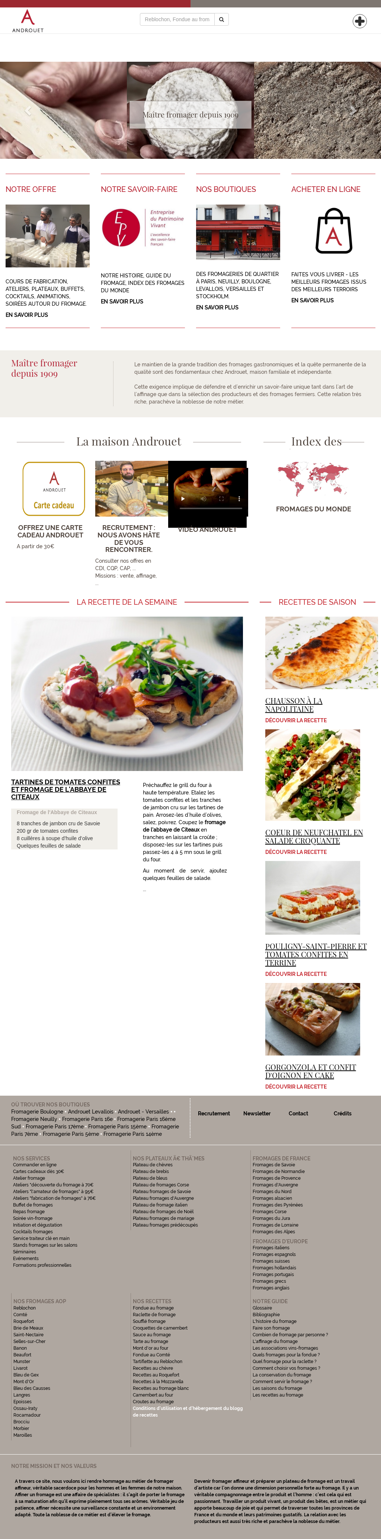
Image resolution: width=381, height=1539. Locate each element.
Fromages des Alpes (274, 1231)
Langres (21, 1395)
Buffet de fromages (33, 1205)
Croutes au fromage (153, 1401)
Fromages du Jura (271, 1218)
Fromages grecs (269, 1281)
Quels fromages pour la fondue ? (286, 1355)
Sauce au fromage (152, 1334)
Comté (20, 1314)
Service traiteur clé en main (41, 1238)
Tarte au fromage (150, 1341)
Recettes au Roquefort (156, 1375)
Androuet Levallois (90, 1112)
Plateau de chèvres (153, 1164)
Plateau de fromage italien (160, 1205)
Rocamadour (27, 1415)
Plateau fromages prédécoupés (165, 1225)
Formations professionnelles (42, 1265)
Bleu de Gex (26, 1375)
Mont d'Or (23, 1381)
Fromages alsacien (272, 1198)
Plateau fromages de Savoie (162, 1191)
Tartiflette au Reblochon (157, 1361)
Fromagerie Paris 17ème (55, 1127)
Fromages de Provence (277, 1178)
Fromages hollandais (274, 1267)
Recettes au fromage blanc (161, 1388)
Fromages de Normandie (279, 1171)
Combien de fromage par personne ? (290, 1334)
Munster (21, 1361)
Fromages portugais (273, 1274)
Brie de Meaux (28, 1328)
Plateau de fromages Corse (161, 1185)
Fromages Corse (269, 1211)
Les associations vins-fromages (285, 1348)
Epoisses (22, 1401)
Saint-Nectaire (28, 1334)
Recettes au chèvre (153, 1368)
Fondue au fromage (153, 1308)
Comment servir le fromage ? (282, 1381)
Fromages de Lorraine (275, 1225)
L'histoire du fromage (275, 1321)
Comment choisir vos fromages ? (286, 1368)
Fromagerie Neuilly (34, 1119)
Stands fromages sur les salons (45, 1245)
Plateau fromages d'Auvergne (163, 1198)
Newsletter (256, 1114)
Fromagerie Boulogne (37, 1112)
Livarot (20, 1368)
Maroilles (22, 1435)
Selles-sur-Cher (29, 1341)
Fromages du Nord (272, 1191)
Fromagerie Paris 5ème (71, 1134)
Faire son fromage (271, 1328)
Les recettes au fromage (278, 1395)
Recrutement (214, 1114)
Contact (298, 1114)
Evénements (26, 1258)
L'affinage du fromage (275, 1341)
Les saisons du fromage (277, 1388)
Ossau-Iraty (26, 1408)
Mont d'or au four (150, 1348)
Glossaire (263, 1308)
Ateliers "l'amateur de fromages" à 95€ (53, 1191)
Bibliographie (266, 1314)
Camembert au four (153, 1395)
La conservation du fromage (282, 1375)
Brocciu (21, 1421)
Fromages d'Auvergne (275, 1185)
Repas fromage (29, 1211)
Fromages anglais (271, 1288)
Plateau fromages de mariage (163, 1218)
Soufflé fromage (149, 1321)
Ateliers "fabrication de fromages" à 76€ (54, 1198)
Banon (20, 1348)
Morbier (21, 1428)
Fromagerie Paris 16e (87, 1119)
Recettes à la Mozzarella (158, 1381)
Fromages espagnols (274, 1254)
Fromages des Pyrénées (278, 1205)
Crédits (343, 1114)
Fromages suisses (271, 1261)
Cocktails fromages (33, 1231)
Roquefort (23, 1321)
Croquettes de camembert (160, 1328)
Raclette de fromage (154, 1314)
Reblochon (24, 1308)
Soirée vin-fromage (32, 1218)
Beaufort (22, 1355)
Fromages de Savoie (274, 1164)
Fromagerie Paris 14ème (132, 1134)
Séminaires (24, 1251)
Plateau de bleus (150, 1178)
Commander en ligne (35, 1164)
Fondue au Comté (151, 1355)
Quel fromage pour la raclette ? (285, 1361)
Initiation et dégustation (37, 1225)
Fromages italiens (271, 1247)
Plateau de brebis (151, 1171)
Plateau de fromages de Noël (163, 1211)
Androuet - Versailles (143, 1112)
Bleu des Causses (31, 1388)
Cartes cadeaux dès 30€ (38, 1171)
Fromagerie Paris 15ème (117, 1127)
